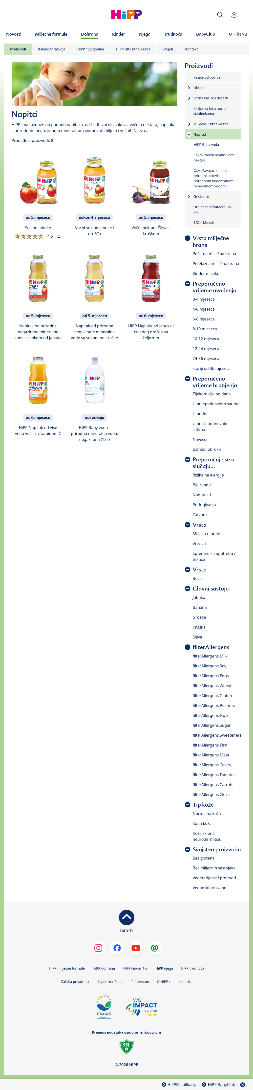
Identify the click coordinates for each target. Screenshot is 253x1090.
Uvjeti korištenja (111, 981)
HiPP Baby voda (206, 144)
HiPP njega (164, 968)
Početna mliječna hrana (214, 253)
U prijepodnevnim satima (216, 404)
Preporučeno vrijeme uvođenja (214, 287)
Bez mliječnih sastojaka (214, 868)
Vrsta (200, 525)
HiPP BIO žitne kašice (133, 49)
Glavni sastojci (211, 588)
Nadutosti (202, 495)
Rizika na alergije (208, 475)
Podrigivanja (204, 504)
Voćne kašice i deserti (210, 98)
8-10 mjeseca (205, 329)
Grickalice (201, 196)
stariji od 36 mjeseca (212, 368)
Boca (197, 578)
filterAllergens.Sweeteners (217, 735)
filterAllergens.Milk (210, 656)
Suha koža (202, 823)
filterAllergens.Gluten (212, 695)
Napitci (199, 134)
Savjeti (168, 49)
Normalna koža (207, 813)
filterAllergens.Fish (210, 745)
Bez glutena (203, 858)
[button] (220, 14)
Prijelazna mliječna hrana (216, 263)
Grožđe (199, 617)
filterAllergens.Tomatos (214, 774)
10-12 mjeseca (206, 338)
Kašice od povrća (207, 77)
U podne (201, 413)
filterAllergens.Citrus (212, 794)
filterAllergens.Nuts (211, 715)
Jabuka (199, 597)
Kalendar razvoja (51, 49)
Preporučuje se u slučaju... (213, 463)
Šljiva (197, 637)
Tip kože (203, 804)
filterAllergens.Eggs (211, 676)
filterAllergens (211, 647)
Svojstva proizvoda (217, 849)
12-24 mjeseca (206, 348)
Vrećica (199, 543)
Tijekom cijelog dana (212, 394)
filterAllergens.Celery (212, 765)
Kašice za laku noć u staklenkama (209, 111)
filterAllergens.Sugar (212, 725)
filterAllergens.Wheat (212, 685)
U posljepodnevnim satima (211, 426)
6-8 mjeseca (204, 319)
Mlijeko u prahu (207, 533)
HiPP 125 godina (90, 49)
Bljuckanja (202, 485)
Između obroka (207, 449)
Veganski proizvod (210, 887)
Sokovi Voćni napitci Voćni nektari (214, 157)
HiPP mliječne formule (67, 968)
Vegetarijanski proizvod (214, 878)
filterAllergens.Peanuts (214, 705)
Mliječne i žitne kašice (210, 124)
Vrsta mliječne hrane (211, 241)
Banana (200, 607)
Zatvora (200, 514)
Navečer (200, 439)
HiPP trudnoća (192, 968)
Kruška (199, 627)
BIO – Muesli (203, 222)
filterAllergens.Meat (211, 755)
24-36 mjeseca (206, 358)
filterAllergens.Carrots (213, 784)
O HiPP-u (164, 981)
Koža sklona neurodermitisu (207, 836)
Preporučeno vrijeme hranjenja (215, 382)
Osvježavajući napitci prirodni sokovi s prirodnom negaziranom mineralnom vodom (213, 178)
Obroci (198, 87)
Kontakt (191, 49)
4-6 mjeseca (204, 309)
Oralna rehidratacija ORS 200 (213, 209)
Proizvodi (18, 49)
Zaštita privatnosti (75, 981)
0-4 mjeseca (204, 299)
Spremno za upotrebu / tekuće (214, 556)
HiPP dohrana (104, 968)
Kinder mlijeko (206, 273)
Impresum (140, 981)
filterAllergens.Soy (209, 666)
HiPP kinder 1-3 (135, 968)
